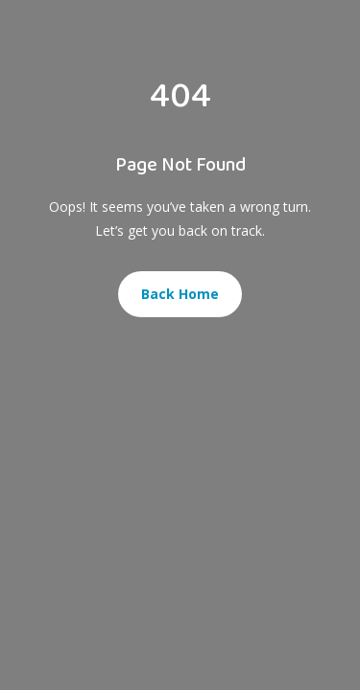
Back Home (180, 294)
